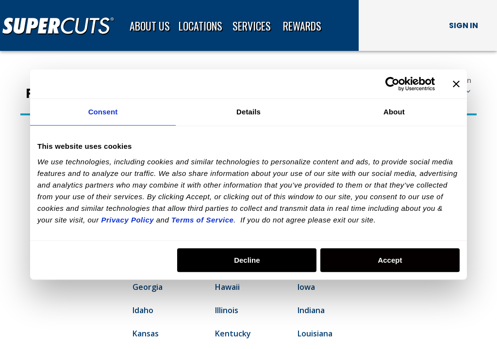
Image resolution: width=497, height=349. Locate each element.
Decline (247, 260)
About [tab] (394, 112)
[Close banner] (456, 83)
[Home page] (61, 25)
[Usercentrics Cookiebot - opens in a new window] (392, 84)
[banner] (248, 25)
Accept (390, 260)
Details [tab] (248, 112)
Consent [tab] (103, 112)
